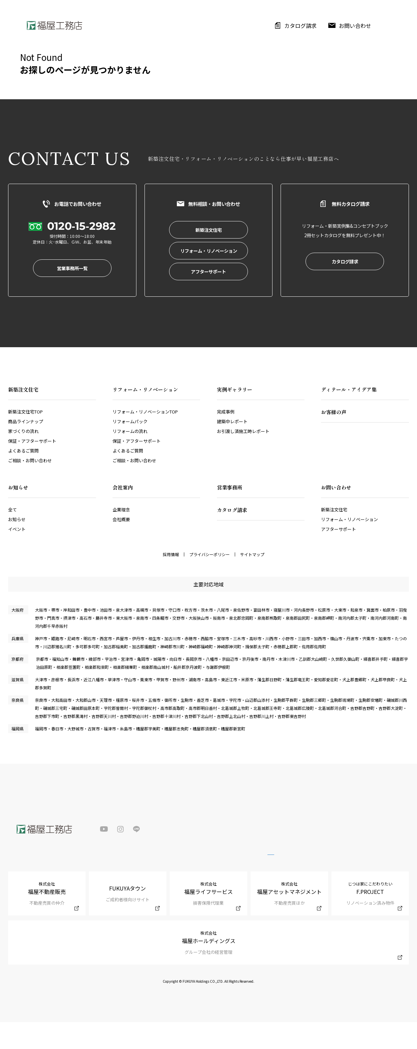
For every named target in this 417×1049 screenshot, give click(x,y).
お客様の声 (333, 438)
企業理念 (121, 536)
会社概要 (121, 546)
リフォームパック (130, 448)
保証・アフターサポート (32, 468)
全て (12, 536)
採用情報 (171, 581)
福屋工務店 (54, 25)
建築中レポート (232, 448)
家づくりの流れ (23, 458)
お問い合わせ (355, 26)
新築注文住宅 (334, 536)
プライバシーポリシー (209, 581)
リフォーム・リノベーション (349, 546)
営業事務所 (229, 514)
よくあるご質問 (23, 477)
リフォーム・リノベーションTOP (145, 438)
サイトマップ (252, 581)
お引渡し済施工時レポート (243, 458)
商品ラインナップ (25, 448)
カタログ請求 (300, 26)
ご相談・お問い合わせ (30, 487)
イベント (17, 556)
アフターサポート (338, 556)
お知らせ (17, 546)
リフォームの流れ (130, 458)
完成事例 (225, 438)
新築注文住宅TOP (25, 438)
